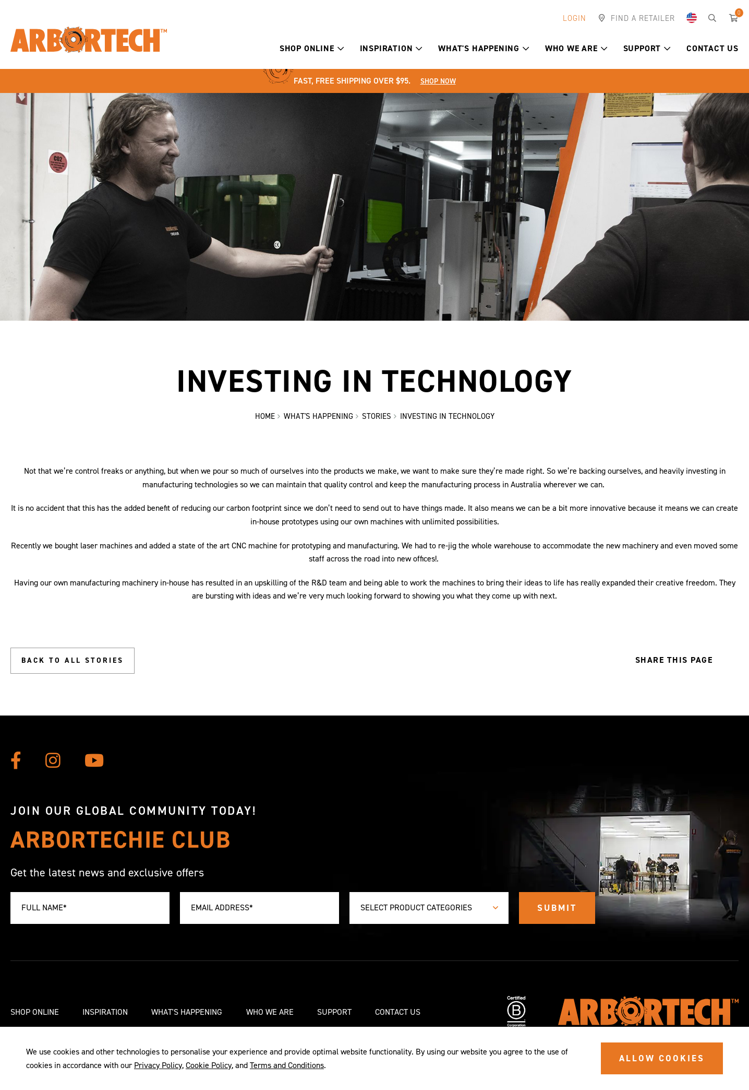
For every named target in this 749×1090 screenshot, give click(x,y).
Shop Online (312, 48)
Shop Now (438, 81)
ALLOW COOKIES (662, 1058)
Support (647, 48)
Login (574, 18)
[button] (340, 48)
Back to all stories (72, 660)
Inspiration (391, 48)
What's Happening (483, 48)
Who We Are (576, 48)
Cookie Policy (209, 1065)
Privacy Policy (158, 1065)
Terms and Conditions (287, 1065)
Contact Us (712, 48)
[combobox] (429, 908)
